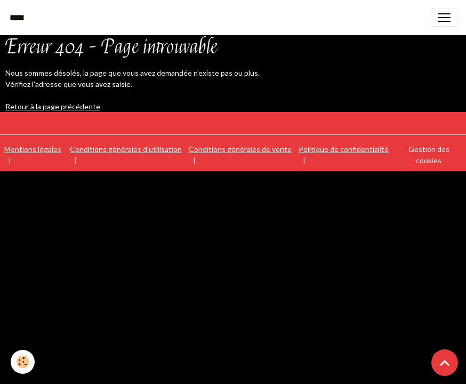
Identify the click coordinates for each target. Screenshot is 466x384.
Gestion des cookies (428, 155)
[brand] (20, 18)
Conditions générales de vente (240, 149)
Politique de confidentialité (344, 149)
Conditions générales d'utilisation (126, 149)
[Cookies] (23, 362)
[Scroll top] (444, 362)
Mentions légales (32, 149)
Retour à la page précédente (52, 106)
